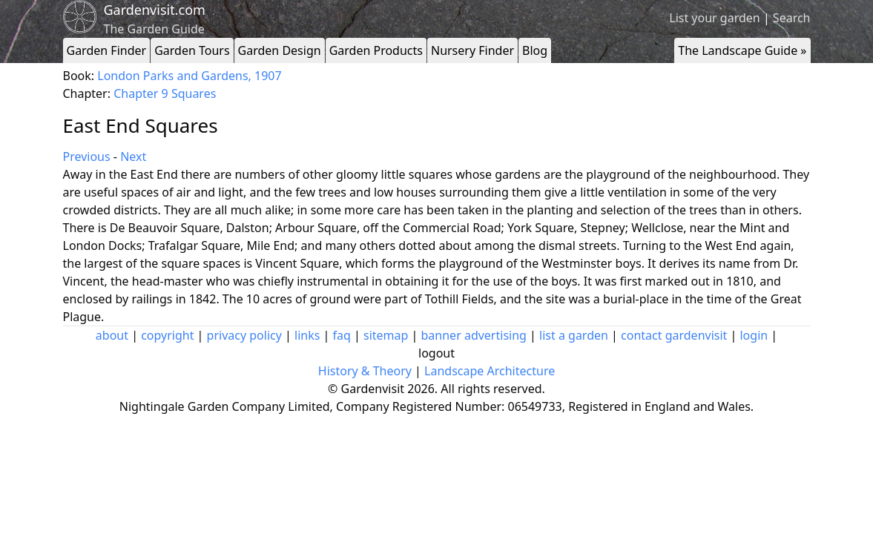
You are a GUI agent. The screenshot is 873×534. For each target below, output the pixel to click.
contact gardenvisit (674, 335)
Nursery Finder (472, 50)
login (753, 335)
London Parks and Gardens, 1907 (189, 75)
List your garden (714, 18)
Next (133, 156)
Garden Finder (107, 50)
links (307, 335)
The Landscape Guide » (742, 50)
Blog (534, 50)
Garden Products (376, 50)
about (112, 335)
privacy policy (244, 335)
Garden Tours (191, 50)
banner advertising (474, 335)
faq (342, 335)
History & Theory (365, 371)
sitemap (385, 335)
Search (792, 18)
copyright (167, 335)
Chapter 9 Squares (164, 93)
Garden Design (279, 50)
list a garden (573, 335)
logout (436, 353)
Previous (87, 156)
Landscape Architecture (489, 371)
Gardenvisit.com (154, 10)
